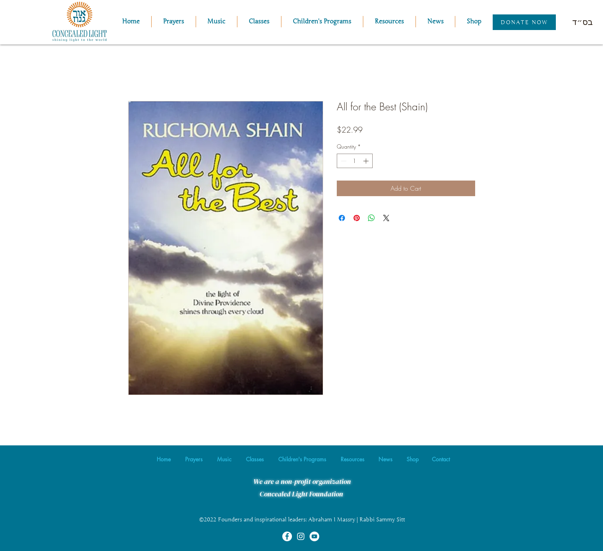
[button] (216, 21)
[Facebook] (287, 536)
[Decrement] (343, 161)
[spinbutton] (355, 161)
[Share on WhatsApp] (371, 218)
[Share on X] (386, 218)
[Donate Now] (524, 22)
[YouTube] (314, 536)
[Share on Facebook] (342, 218)
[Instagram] (301, 536)
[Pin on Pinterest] (356, 218)
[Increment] (366, 161)
